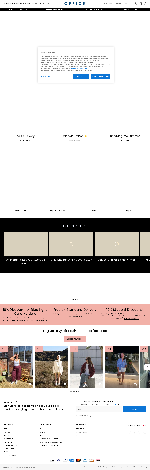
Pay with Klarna (130, 9)
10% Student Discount (18, 9)
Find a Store (8, 442)
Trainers (23, 3)
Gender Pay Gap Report (49, 439)
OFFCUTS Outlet (82, 432)
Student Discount (10, 445)
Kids (29, 3)
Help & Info (8, 424)
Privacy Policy (132, 467)
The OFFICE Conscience (49, 445)
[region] (76, 65)
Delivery (7, 432)
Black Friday (9, 449)
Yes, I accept (81, 76)
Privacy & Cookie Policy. (79, 68)
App (77, 435)
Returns (7, 435)
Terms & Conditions (86, 467)
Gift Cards (8, 452)
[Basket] (144, 4)
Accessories (36, 3)
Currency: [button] (137, 425)
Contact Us (8, 439)
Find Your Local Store (93, 9)
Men (17, 3)
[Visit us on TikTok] (144, 432)
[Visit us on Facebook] (129, 432)
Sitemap (144, 467)
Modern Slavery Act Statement (51, 442)
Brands (44, 3)
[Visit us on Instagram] (139, 432)
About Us (43, 429)
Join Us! (43, 432)
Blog (42, 435)
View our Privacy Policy (83, 416)
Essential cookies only (100, 76)
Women (12, 3)
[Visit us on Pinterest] (134, 432)
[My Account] (134, 4)
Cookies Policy (102, 467)
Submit (134, 409)
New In (6, 3)
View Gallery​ (75, 391)
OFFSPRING (80, 429)
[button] (147, 367)
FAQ (5, 429)
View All (75, 299)
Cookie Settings (117, 467)
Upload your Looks (75, 339)
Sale (49, 3)
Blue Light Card (10, 455)
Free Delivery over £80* (55, 9)
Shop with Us (81, 424)
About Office (45, 424)
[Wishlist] (139, 4)
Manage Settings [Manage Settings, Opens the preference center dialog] (48, 76)
